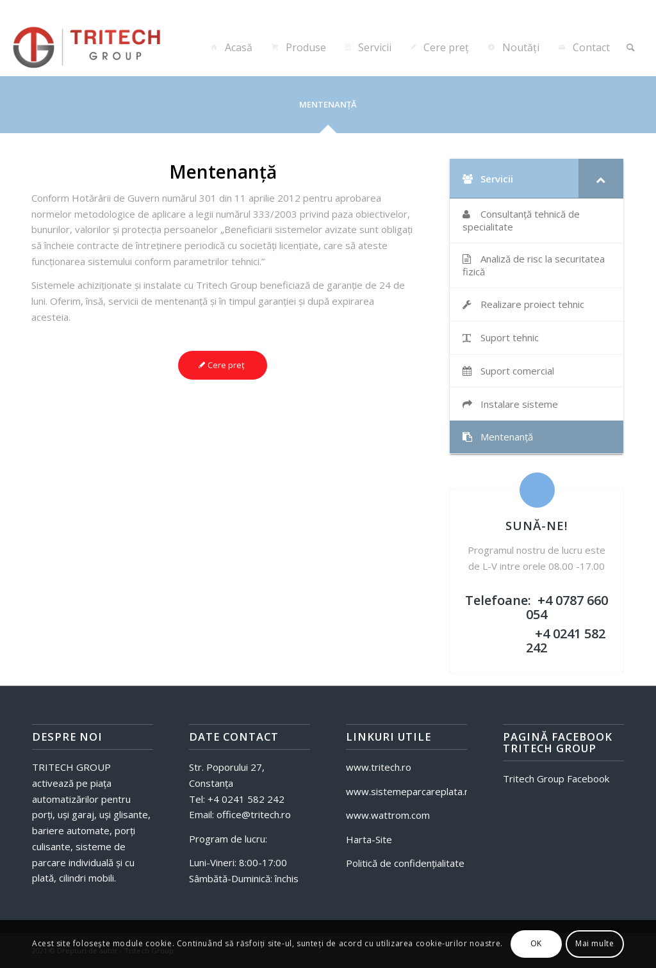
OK (536, 943)
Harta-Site (369, 839)
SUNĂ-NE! (536, 525)
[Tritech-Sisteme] (93, 47)
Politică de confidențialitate (405, 863)
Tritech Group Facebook (556, 778)
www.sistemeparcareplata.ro (410, 791)
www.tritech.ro (378, 767)
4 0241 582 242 (248, 799)
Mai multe (594, 943)
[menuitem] (230, 47)
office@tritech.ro (252, 814)
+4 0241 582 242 (565, 640)
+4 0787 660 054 (567, 607)
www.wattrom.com (388, 815)
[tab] (328, 109)
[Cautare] (630, 47)
